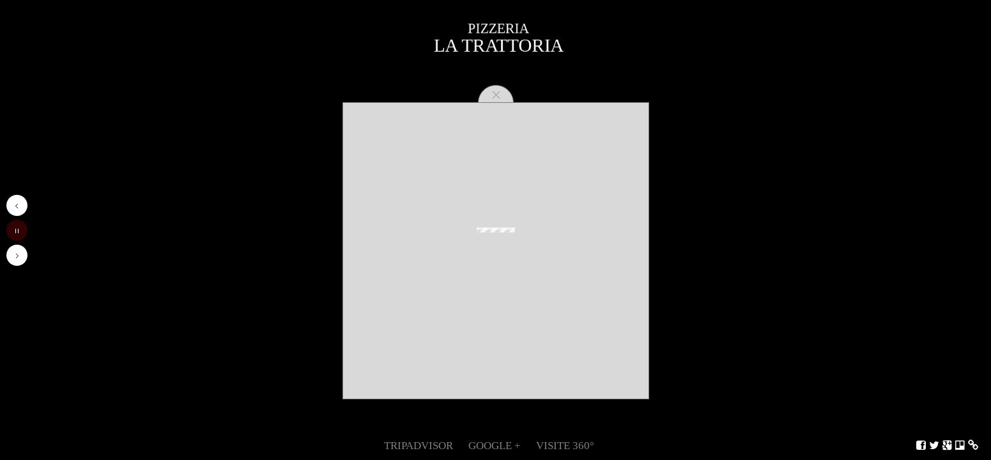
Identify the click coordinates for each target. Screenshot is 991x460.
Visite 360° (565, 446)
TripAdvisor (418, 446)
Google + (494, 446)
